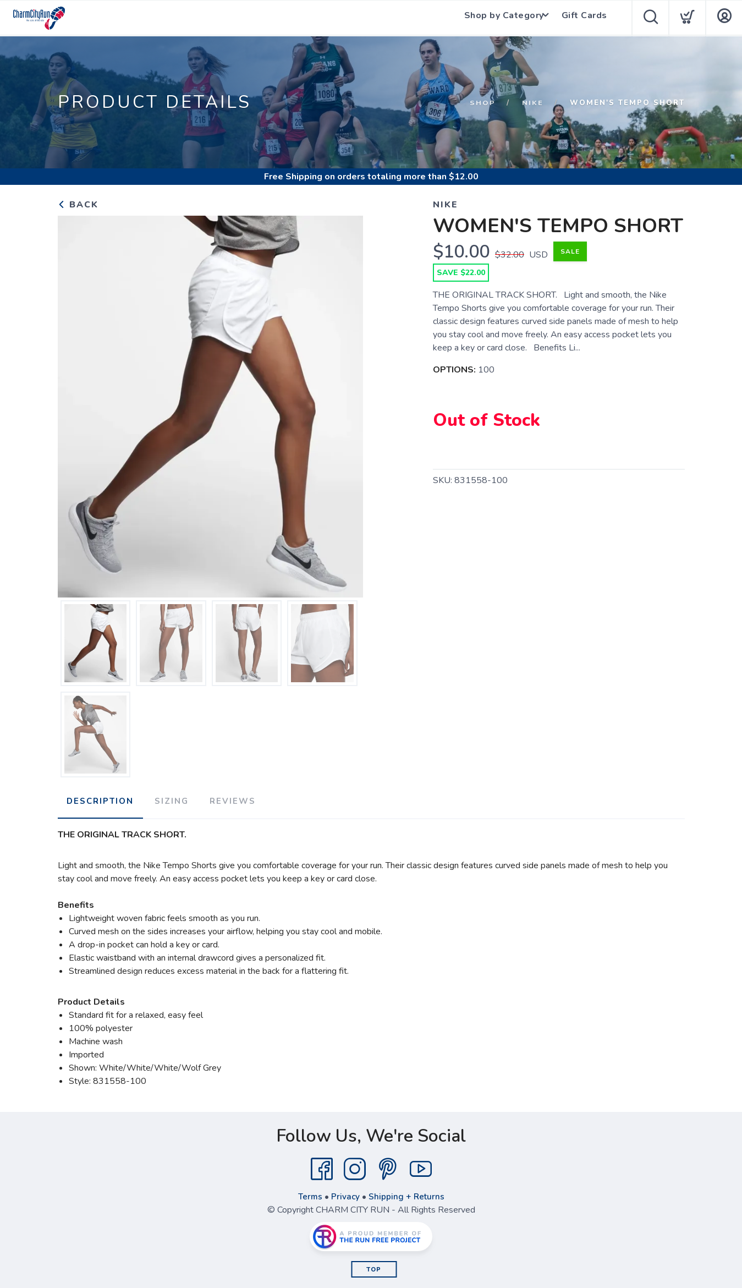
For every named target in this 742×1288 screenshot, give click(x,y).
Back (78, 205)
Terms (309, 1194)
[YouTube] (420, 1166)
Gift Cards (585, 18)
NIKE (532, 103)
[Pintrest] (387, 1166)
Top (373, 1267)
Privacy (345, 1194)
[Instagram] (354, 1166)
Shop (483, 103)
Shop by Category (501, 18)
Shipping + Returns (407, 1194)
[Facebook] (321, 1166)
